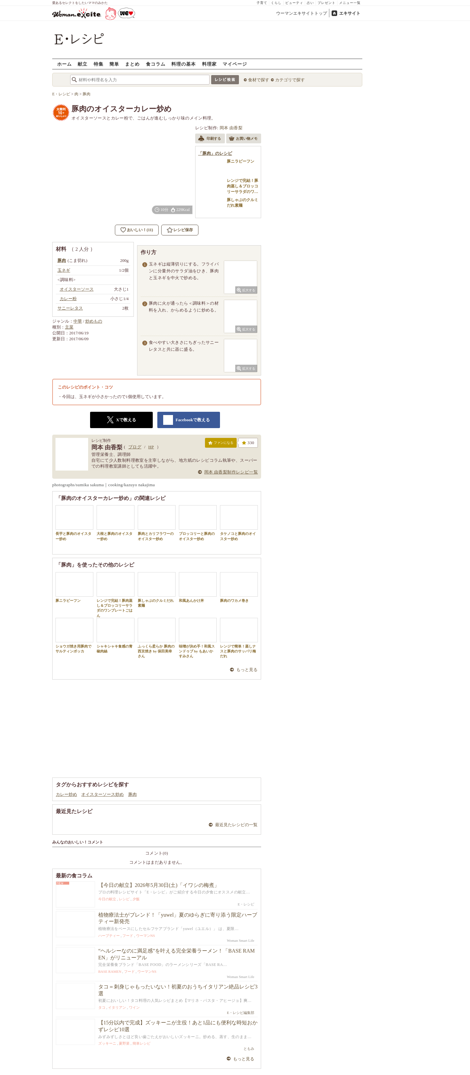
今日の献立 (107, 899)
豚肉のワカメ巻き (239, 587)
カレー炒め (66, 794)
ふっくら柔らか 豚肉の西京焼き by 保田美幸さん (157, 638)
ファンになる (220, 444)
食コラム (155, 64)
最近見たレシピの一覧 (236, 824)
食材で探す (258, 79)
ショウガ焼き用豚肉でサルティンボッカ (74, 635)
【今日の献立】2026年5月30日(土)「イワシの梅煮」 (158, 885)
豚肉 (132, 794)
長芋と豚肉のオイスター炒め (74, 522)
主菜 (69, 327)
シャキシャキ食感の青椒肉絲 (115, 635)
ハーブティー (109, 936)
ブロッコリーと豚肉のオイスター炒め (198, 522)
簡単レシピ (141, 1043)
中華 (77, 321)
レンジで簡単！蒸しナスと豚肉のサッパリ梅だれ (239, 638)
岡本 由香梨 (231, 127)
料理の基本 (183, 64)
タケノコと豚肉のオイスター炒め (239, 522)
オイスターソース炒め (102, 794)
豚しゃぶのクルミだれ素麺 (157, 589)
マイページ (235, 64)
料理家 (209, 64)
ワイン (134, 1007)
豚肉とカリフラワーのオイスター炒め (157, 522)
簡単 (114, 64)
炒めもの (93, 321)
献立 (82, 64)
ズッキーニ (107, 1043)
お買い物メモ (243, 139)
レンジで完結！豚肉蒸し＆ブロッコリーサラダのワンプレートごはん (115, 595)
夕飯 (136, 899)
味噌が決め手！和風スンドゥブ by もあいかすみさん (198, 638)
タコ (101, 1007)
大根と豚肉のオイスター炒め (115, 522)
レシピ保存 (183, 230)
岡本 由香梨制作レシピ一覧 (231, 472)
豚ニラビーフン (74, 587)
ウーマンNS (145, 936)
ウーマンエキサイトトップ (301, 13)
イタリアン (117, 1007)
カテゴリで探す (290, 79)
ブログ (134, 446)
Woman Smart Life (240, 940)
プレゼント (327, 3)
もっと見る (247, 669)
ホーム (64, 64)
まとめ (132, 64)
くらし (276, 3)
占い (310, 3)
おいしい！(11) (140, 230)
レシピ (124, 899)
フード (127, 936)
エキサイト (349, 13)
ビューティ (294, 3)
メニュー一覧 (350, 3)
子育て (262, 3)
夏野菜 (124, 1043)
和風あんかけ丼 (198, 587)
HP (151, 446)
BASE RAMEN (109, 971)
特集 (98, 64)
